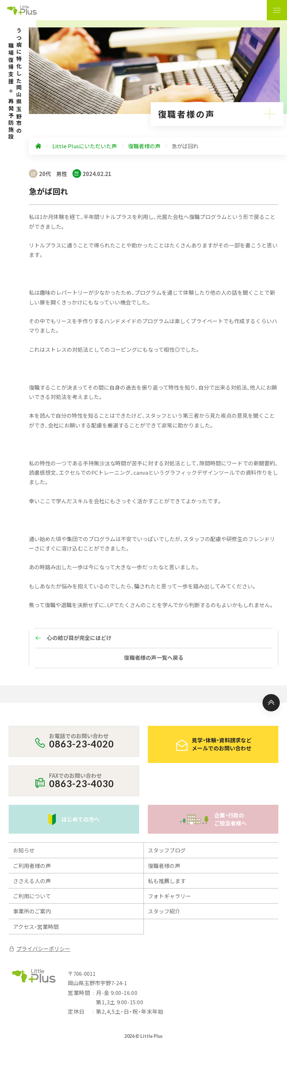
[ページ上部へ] (271, 702)
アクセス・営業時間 (36, 926)
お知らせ (24, 850)
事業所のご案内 (32, 911)
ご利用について (32, 896)
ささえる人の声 (32, 881)
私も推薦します (167, 881)
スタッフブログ (167, 850)
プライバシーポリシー (39, 948)
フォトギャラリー (169, 896)
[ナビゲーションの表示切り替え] (277, 10)
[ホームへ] (38, 146)
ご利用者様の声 (32, 865)
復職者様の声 (164, 865)
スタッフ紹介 (164, 911)
